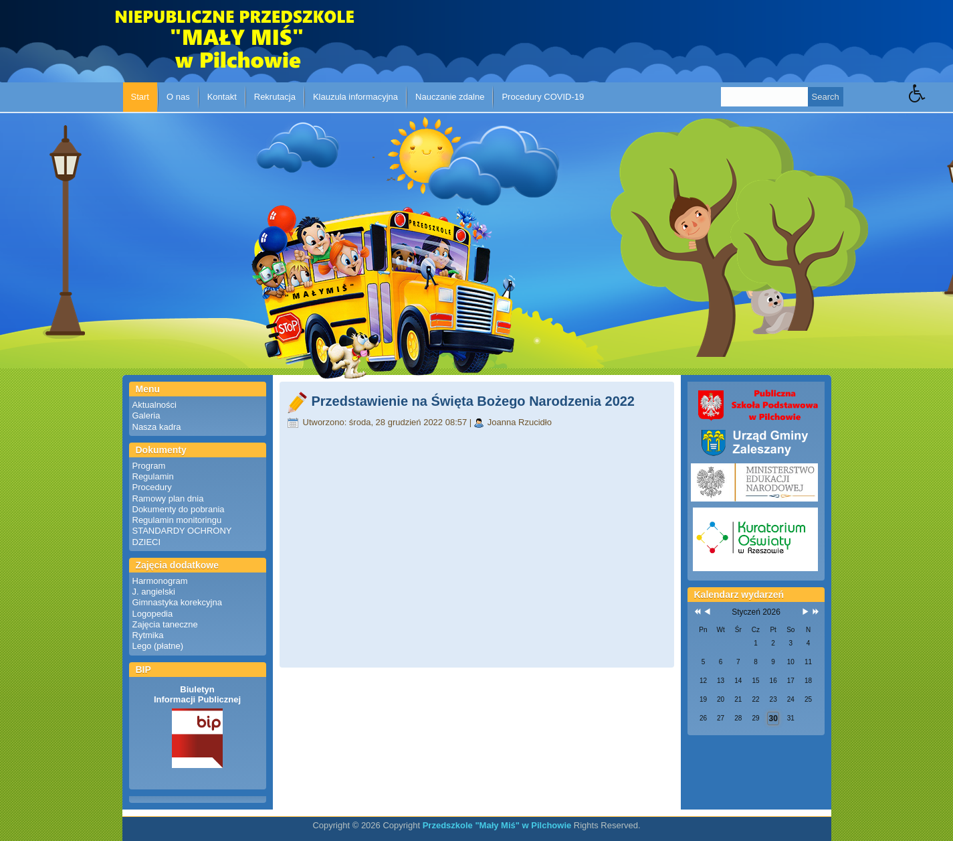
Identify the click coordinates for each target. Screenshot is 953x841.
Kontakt (222, 97)
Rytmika (148, 635)
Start (140, 97)
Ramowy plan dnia (168, 498)
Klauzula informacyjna (355, 97)
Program (149, 466)
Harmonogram (160, 581)
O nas (178, 97)
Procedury (152, 487)
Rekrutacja (275, 97)
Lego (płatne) (158, 646)
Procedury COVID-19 (543, 97)
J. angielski (153, 592)
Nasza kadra (156, 427)
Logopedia (152, 614)
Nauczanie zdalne (449, 97)
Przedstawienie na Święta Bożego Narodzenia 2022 (473, 401)
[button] (931, 103)
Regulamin (153, 476)
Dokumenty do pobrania (178, 509)
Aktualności (154, 405)
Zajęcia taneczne (165, 624)
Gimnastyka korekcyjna (177, 602)
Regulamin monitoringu (177, 520)
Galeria (146, 415)
